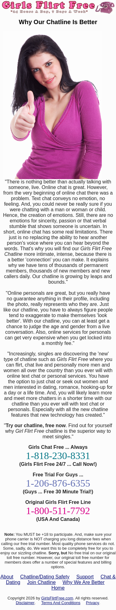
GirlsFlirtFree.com (57, 598)
